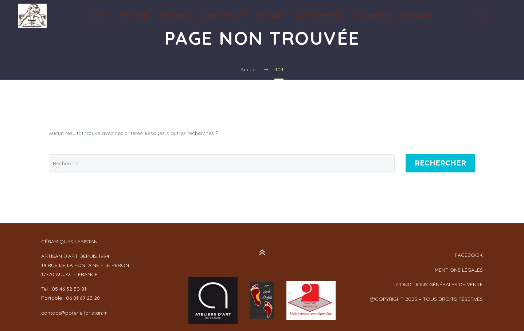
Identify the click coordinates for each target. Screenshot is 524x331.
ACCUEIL (98, 16)
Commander (416, 16)
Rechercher (440, 163)
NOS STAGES (269, 16)
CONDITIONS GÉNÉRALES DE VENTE (439, 284)
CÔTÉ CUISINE (173, 16)
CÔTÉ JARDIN (132, 16)
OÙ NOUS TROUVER (222, 16)
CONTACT (483, 16)
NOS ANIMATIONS (371, 16)
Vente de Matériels (317, 16)
